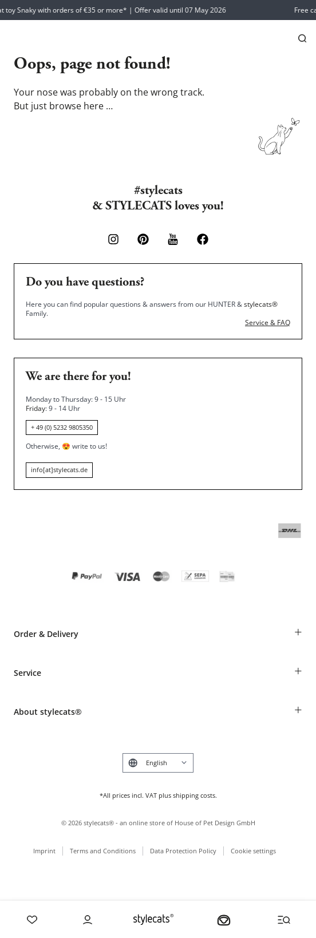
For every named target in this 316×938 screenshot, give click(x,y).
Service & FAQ (267, 322)
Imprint (44, 850)
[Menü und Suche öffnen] (284, 920)
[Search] (302, 38)
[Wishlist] (32, 920)
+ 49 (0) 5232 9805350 (62, 427)
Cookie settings (253, 850)
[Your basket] (224, 919)
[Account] (87, 920)
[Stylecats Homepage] (153, 919)
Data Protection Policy (183, 850)
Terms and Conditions (103, 850)
